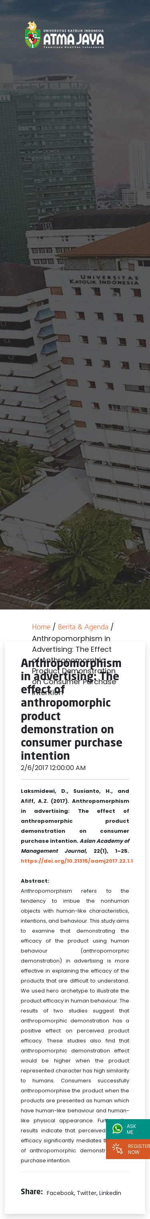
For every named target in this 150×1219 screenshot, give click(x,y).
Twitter (86, 1193)
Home (41, 627)
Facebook (60, 1193)
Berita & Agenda (83, 627)
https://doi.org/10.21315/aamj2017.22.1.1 (77, 861)
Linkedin (110, 1193)
